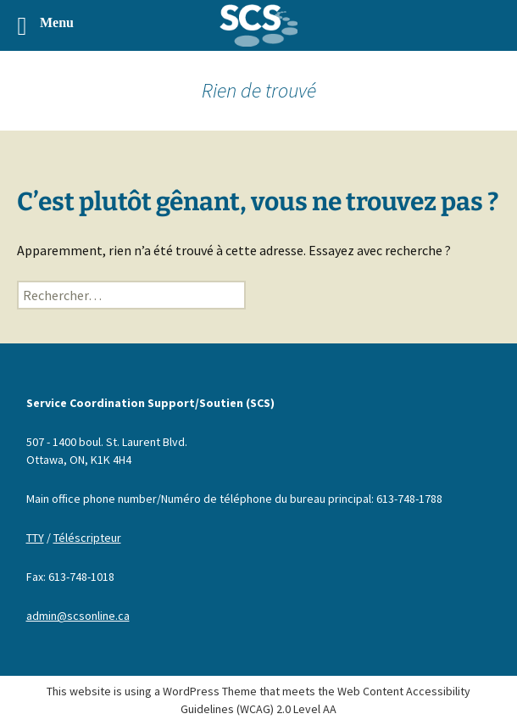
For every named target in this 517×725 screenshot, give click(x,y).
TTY (35, 537)
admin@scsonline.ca (78, 615)
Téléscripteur (87, 537)
